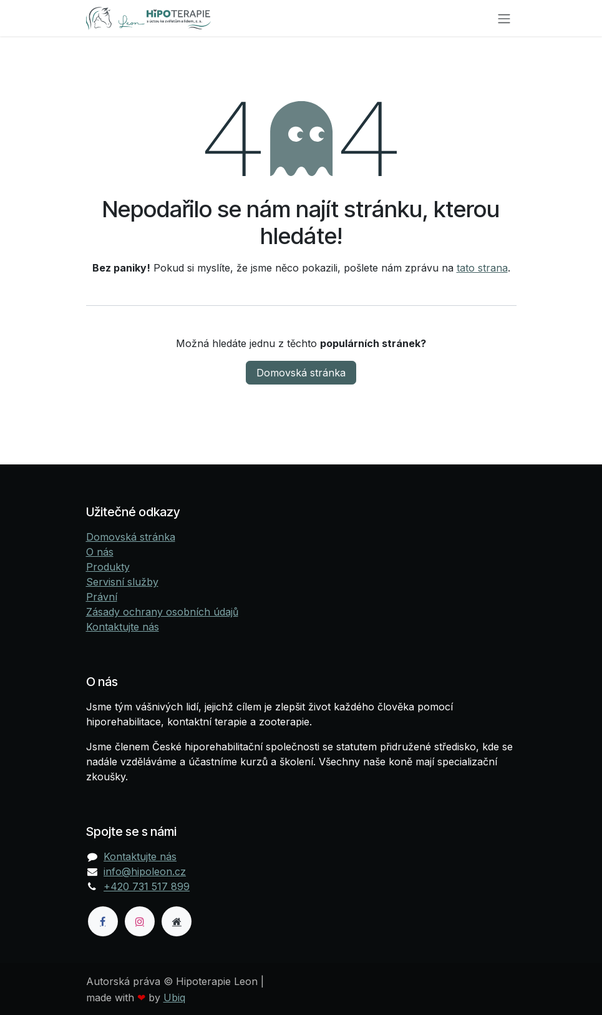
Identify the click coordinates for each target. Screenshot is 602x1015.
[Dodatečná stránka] (177, 921)
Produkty (108, 567)
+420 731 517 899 (147, 886)
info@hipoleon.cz (145, 871)
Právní (101, 597)
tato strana (482, 268)
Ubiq (174, 997)
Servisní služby (122, 582)
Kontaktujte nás (122, 626)
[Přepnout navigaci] (504, 18)
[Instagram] (140, 921)
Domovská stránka (301, 372)
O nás (100, 552)
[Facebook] (103, 921)
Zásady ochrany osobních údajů (162, 612)
